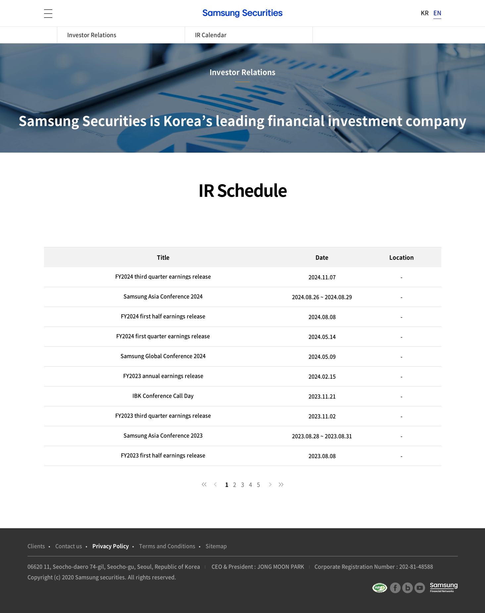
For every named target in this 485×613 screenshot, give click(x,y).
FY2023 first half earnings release (163, 455)
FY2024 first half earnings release (163, 316)
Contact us (68, 545)
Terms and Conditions (167, 545)
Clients (36, 545)
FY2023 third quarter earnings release (163, 415)
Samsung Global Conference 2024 (163, 356)
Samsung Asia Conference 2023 (163, 435)
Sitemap (216, 545)
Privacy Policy (110, 545)
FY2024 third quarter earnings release (163, 276)
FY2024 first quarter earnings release (163, 336)
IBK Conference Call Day (163, 395)
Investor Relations (91, 34)
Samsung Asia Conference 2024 (163, 296)
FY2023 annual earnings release (163, 376)
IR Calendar (210, 34)
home (50, 35)
